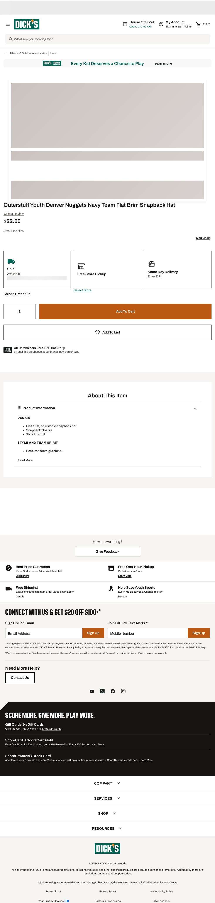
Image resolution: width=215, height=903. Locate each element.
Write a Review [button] (13, 213)
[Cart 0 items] (203, 24)
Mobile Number (122, 633)
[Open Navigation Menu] (8, 24)
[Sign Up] (93, 633)
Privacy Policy (107, 891)
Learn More (163, 63)
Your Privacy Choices (51, 901)
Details (20, 596)
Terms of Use (53, 891)
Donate (122, 596)
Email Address (19, 633)
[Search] (111, 39)
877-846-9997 (150, 882)
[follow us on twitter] (102, 692)
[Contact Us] (20, 677)
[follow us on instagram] (123, 692)
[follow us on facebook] (112, 692)
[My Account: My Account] (175, 24)
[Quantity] (19, 311)
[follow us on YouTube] (92, 692)
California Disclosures (108, 901)
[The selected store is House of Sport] (139, 24)
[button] (82, 290)
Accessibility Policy (161, 891)
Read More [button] (25, 460)
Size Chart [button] (203, 237)
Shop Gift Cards (51, 728)
